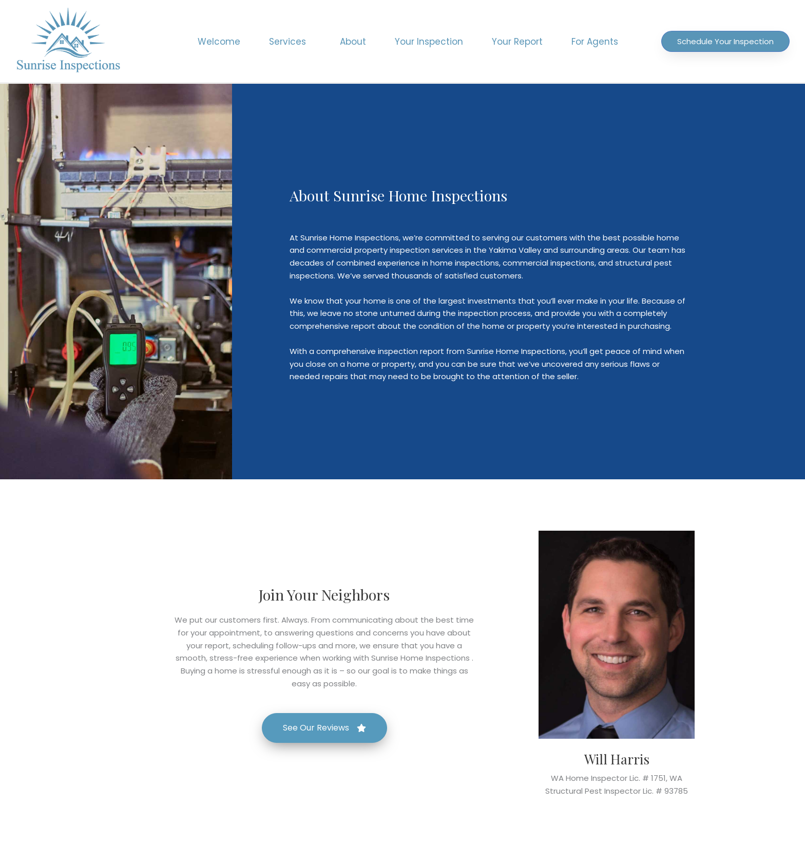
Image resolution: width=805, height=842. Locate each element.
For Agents (594, 41)
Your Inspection (429, 41)
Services (290, 41)
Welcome (219, 41)
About (353, 41)
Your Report (517, 41)
